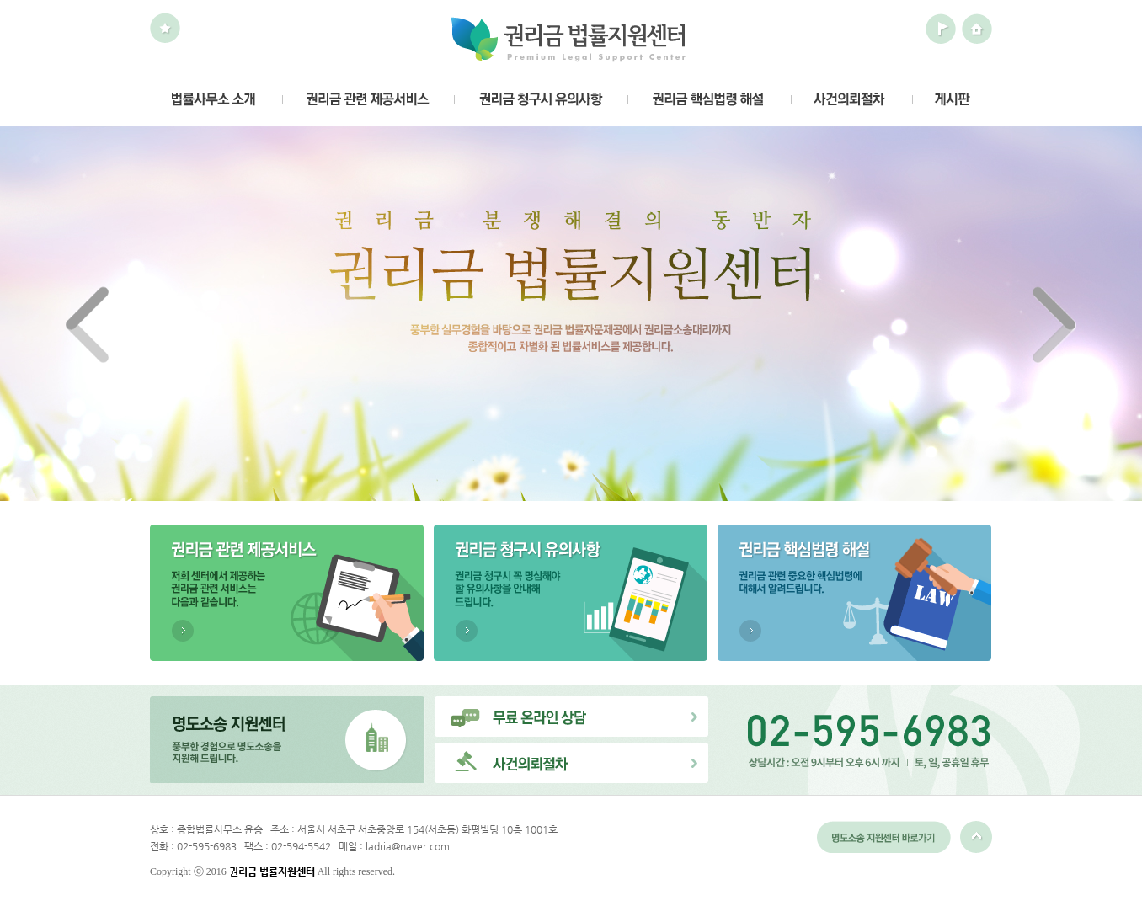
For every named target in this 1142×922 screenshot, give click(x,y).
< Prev (87, 325)
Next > (1054, 325)
